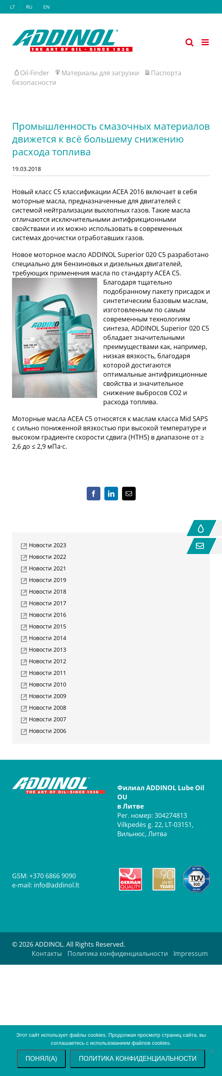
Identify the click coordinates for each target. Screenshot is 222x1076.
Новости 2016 (47, 614)
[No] (212, 1051)
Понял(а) (41, 1058)
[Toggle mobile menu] (206, 42)
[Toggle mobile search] (189, 42)
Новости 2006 (47, 731)
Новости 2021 (47, 568)
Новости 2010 (47, 684)
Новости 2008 (47, 707)
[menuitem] (12, 7)
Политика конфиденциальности (117, 953)
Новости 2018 (47, 591)
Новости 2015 (47, 626)
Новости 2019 (47, 580)
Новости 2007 (47, 719)
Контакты (47, 953)
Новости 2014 (47, 638)
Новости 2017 (47, 603)
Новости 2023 (47, 545)
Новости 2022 (47, 556)
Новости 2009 (47, 696)
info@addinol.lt (56, 885)
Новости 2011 (47, 673)
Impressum (190, 953)
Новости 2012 (47, 661)
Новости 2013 (47, 649)
